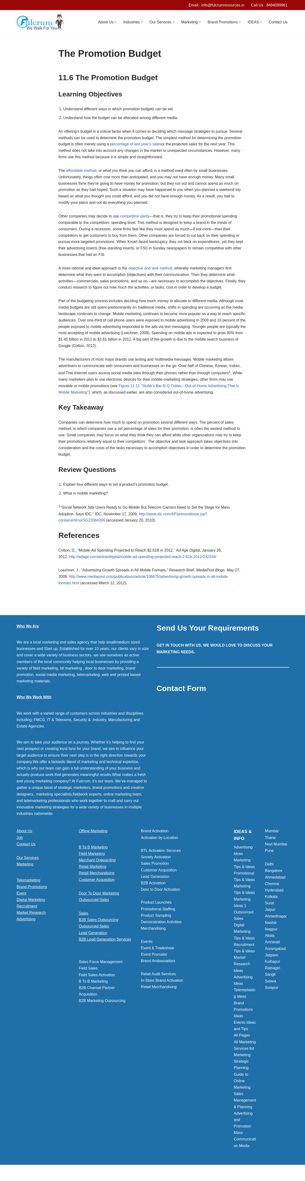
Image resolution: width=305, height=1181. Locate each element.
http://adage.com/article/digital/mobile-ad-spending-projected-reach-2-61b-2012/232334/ (143, 561)
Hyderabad (274, 894)
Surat (269, 907)
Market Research (31, 917)
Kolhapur (272, 966)
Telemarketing (29, 884)
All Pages (242, 1039)
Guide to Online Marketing (242, 1084)
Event (21, 897)
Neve (21, 1175)
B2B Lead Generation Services (105, 943)
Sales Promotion (155, 867)
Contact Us (278, 22)
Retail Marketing (92, 871)
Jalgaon (271, 959)
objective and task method (151, 270)
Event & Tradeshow (157, 952)
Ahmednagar (276, 920)
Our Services (28, 862)
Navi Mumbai (276, 848)
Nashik (271, 927)
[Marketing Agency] (40, 22)
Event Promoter (154, 958)
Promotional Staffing (158, 913)
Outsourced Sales (94, 904)
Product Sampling (156, 919)
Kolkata (271, 901)
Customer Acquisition (96, 884)
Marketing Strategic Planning (242, 1065)
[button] (115, 22)
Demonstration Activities (161, 926)
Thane (270, 842)
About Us (24, 835)
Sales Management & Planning (245, 1104)
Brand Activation (155, 835)
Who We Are (28, 630)
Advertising (26, 923)
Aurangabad (275, 953)
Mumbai (272, 835)
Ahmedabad (275, 881)
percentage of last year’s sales (136, 145)
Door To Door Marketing (99, 897)
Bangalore (273, 875)
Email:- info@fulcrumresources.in (216, 5)
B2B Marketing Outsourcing (102, 1005)
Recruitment (27, 910)
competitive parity (135, 218)
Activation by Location (159, 842)
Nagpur (271, 933)
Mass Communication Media (245, 1143)
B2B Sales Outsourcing (98, 924)
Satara (270, 985)
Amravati (272, 946)
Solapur (271, 992)
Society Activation (156, 861)
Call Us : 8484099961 (269, 5)
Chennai (272, 888)
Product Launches (156, 906)
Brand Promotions (32, 891)
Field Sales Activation (97, 979)
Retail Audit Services (158, 978)
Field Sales (88, 972)
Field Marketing (92, 858)
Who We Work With (34, 701)
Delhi (269, 868)
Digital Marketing (31, 904)
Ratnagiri (272, 972)
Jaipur (270, 914)
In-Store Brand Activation (162, 984)
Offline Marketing (93, 835)
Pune (269, 855)
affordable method (81, 171)
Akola (269, 940)
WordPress (59, 1175)
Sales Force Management (100, 966)
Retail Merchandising (96, 877)
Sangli (270, 978)
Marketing (25, 868)
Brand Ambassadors (158, 965)
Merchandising (153, 932)
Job (20, 842)
